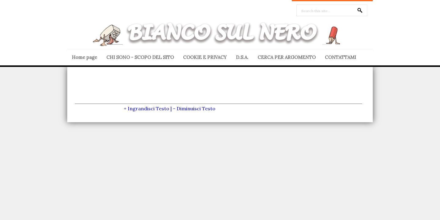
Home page (84, 57)
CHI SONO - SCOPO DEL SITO (140, 57)
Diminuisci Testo (196, 108)
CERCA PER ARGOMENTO (287, 57)
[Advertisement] (218, 90)
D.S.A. (242, 57)
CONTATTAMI (340, 57)
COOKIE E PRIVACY (205, 57)
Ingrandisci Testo (148, 108)
